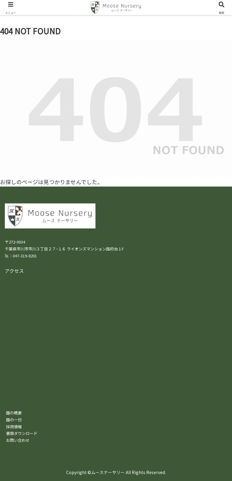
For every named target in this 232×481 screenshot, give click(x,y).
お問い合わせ (18, 440)
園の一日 (14, 420)
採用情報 (14, 426)
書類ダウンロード (21, 433)
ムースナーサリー (108, 472)
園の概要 (14, 413)
